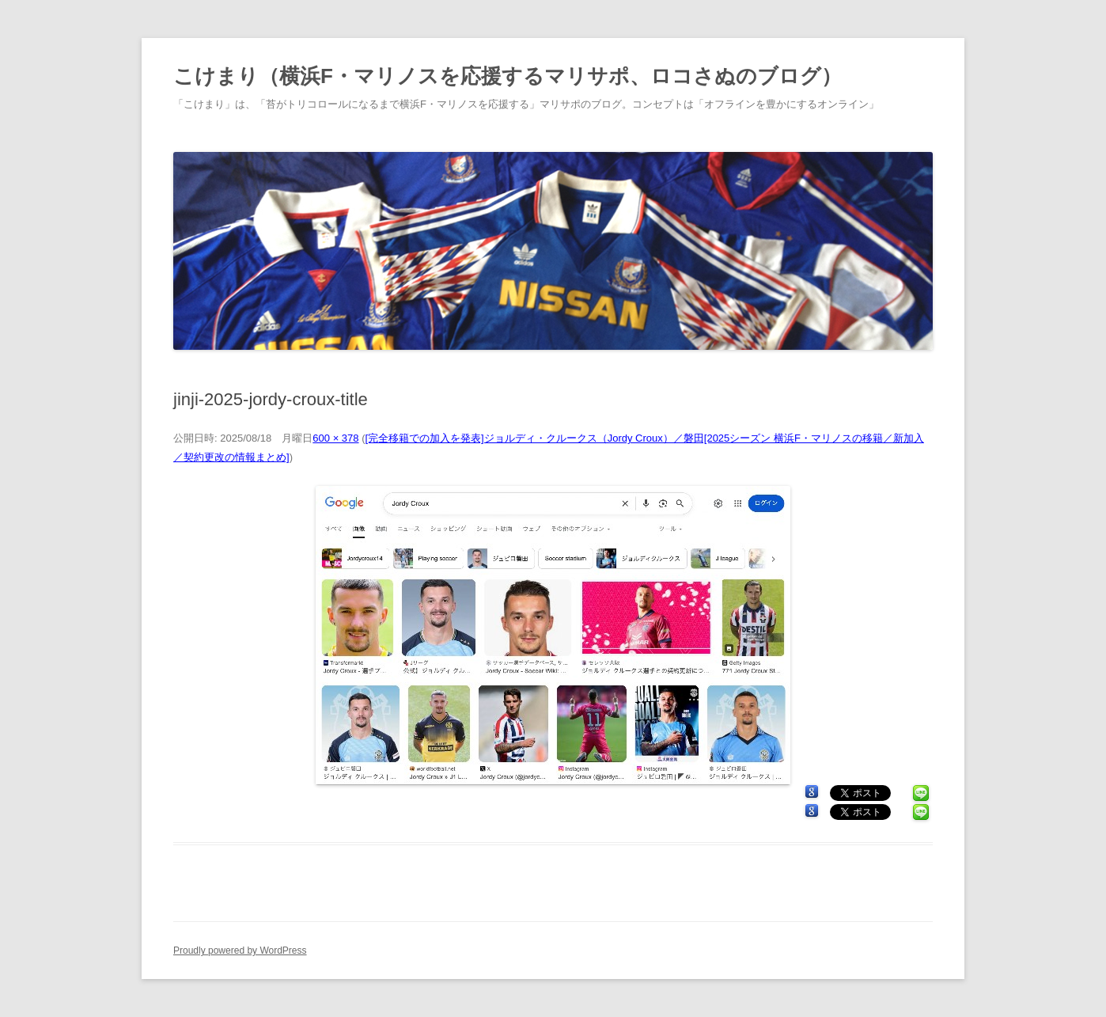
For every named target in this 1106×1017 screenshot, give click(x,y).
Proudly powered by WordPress (240, 950)
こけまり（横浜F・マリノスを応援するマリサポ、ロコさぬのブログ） (507, 76)
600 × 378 (335, 438)
